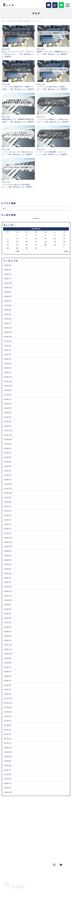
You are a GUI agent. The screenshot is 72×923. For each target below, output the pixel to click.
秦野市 (61, 873)
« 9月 (17, 251)
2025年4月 (7, 314)
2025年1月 (7, 323)
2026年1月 (7, 279)
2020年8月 (7, 555)
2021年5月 (7, 515)
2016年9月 (7, 761)
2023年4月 (7, 413)
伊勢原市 (28, 873)
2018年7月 (7, 667)
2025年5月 (7, 310)
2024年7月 (7, 350)
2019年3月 (7, 631)
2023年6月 (7, 404)
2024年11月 (8, 332)
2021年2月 (7, 529)
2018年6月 (7, 672)
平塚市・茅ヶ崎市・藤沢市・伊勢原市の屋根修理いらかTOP (19, 21)
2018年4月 (7, 681)
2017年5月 (7, 730)
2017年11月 (8, 703)
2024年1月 (7, 372)
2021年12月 (8, 484)
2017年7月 (7, 721)
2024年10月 (8, 337)
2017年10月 (8, 707)
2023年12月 (8, 377)
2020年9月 (7, 551)
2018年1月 (7, 694)
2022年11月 (8, 435)
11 (45, 238)
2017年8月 (7, 716)
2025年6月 (7, 305)
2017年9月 (7, 712)
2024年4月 (7, 359)
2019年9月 (7, 605)
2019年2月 (7, 636)
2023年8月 (7, 395)
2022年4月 (7, 466)
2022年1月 (7, 480)
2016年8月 (7, 765)
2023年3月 (7, 417)
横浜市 (53, 873)
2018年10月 (8, 654)
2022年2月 (7, 475)
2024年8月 (7, 346)
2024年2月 (7, 368)
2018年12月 (8, 645)
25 (45, 245)
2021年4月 (7, 520)
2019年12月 (8, 591)
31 (36, 248)
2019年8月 (7, 609)
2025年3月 (7, 319)
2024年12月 (8, 328)
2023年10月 (8, 386)
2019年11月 (8, 596)
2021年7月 (7, 506)
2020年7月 (7, 560)
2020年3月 (7, 578)
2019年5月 (7, 622)
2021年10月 (8, 493)
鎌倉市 (9, 877)
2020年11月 (8, 542)
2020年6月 (7, 564)
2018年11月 (8, 649)
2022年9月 (7, 444)
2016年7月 (7, 770)
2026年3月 (7, 270)
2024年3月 (7, 363)
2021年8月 (7, 502)
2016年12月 (8, 747)
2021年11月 (8, 489)
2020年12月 (8, 538)
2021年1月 (7, 533)
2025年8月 (7, 296)
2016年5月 (7, 779)
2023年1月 (7, 426)
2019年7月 (7, 614)
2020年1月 (7, 587)
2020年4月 (7, 573)
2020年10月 (8, 546)
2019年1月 (7, 640)
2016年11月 (8, 752)
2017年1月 (7, 743)
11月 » (66, 251)
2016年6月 (7, 774)
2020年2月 (7, 582)
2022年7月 (7, 453)
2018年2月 (7, 689)
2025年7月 (7, 301)
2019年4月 (7, 627)
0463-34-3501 (17, 902)
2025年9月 (7, 292)
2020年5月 (7, 569)
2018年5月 (7, 676)
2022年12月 (8, 430)
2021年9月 (7, 497)
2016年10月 (8, 756)
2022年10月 (8, 439)
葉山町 (37, 873)
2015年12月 (8, 792)
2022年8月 (7, 448)
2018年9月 (7, 658)
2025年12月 (8, 283)
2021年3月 (7, 524)
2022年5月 (7, 462)
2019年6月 (7, 618)
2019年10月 (8, 600)
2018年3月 (7, 685)
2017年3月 (7, 739)
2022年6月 (7, 457)
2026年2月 (7, 274)
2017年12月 (8, 698)
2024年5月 (7, 354)
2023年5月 (7, 408)
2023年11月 (8, 381)
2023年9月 (7, 390)
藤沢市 (18, 873)
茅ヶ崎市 (10, 873)
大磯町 (45, 873)
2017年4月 (7, 734)
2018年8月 (7, 663)
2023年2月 (7, 421)
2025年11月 (8, 287)
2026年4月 (7, 265)
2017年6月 (7, 725)
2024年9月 (7, 341)
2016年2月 (7, 788)
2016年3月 (7, 783)
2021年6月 (7, 511)
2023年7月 (7, 399)
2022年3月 (7, 471)
